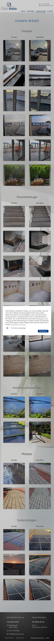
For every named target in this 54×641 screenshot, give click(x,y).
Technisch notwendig (18, 328)
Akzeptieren (43, 331)
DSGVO (45, 319)
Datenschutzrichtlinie (18, 325)
